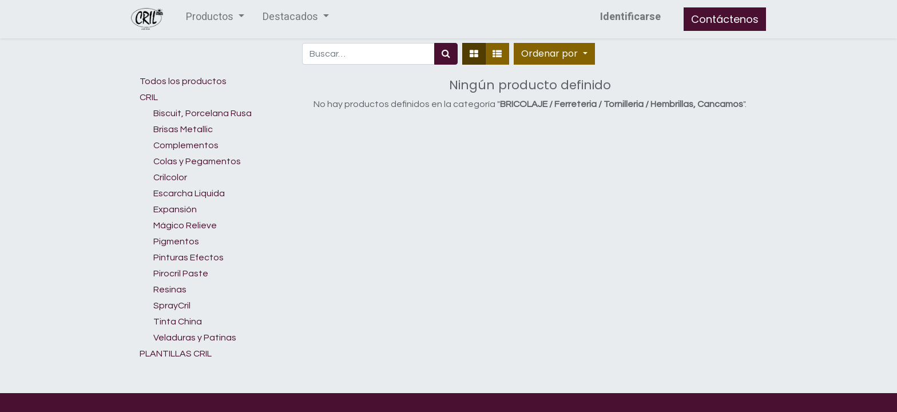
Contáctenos (725, 19)
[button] (554, 54)
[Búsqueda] (446, 54)
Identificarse (630, 17)
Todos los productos (183, 81)
